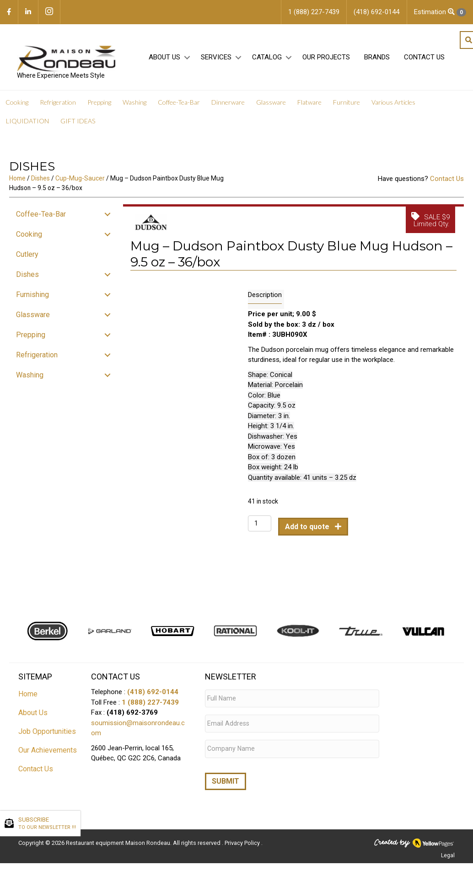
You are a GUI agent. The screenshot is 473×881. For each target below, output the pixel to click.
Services (214, 60)
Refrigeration (58, 105)
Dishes (40, 181)
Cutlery (27, 257)
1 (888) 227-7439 (150, 705)
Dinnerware (228, 105)
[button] (185, 60)
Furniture (346, 105)
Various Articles (393, 105)
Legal (448, 850)
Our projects (325, 60)
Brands (375, 60)
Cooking (16, 105)
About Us (163, 60)
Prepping (99, 105)
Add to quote (308, 529)
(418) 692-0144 (152, 694)
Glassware (271, 105)
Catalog (265, 60)
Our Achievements (47, 752)
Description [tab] (265, 297)
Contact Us (423, 60)
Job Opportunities (47, 734)
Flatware (309, 105)
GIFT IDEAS (77, 123)
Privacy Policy (243, 837)
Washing (134, 105)
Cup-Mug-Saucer (80, 181)
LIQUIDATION (27, 123)
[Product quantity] (259, 526)
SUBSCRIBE (47, 824)
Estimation (440, 12)
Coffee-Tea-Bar (179, 105)
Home (17, 181)
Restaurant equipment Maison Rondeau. (119, 837)
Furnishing (32, 297)
